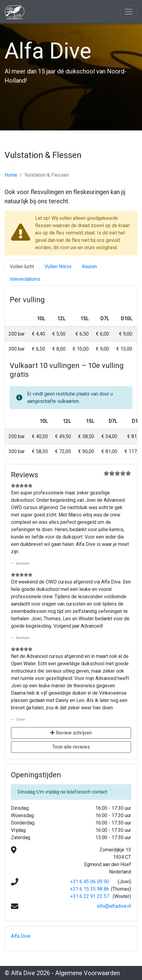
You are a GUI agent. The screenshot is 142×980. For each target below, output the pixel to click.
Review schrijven (71, 733)
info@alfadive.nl (114, 906)
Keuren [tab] (89, 266)
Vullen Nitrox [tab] (58, 266)
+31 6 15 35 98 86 (89, 889)
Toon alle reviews (71, 747)
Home (11, 175)
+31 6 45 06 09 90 (89, 881)
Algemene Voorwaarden (87, 973)
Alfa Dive (20, 936)
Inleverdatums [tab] (25, 279)
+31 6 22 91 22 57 (89, 896)
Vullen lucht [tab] (22, 266)
